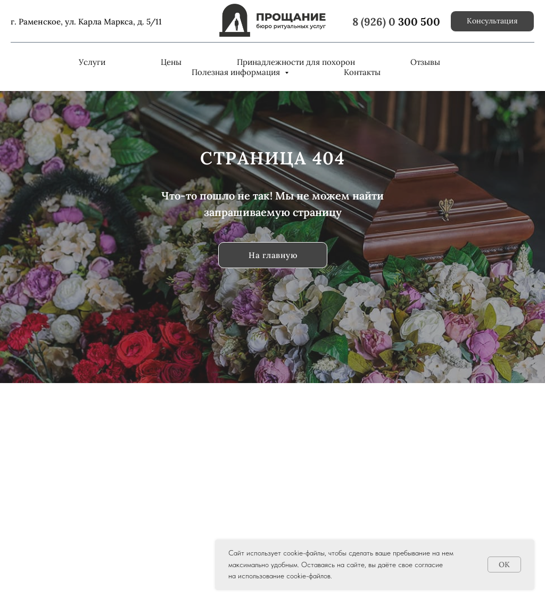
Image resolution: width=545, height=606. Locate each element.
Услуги (92, 62)
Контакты (362, 72)
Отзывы (425, 62)
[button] (492, 21)
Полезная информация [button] (237, 72)
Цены (171, 62)
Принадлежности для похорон (296, 62)
